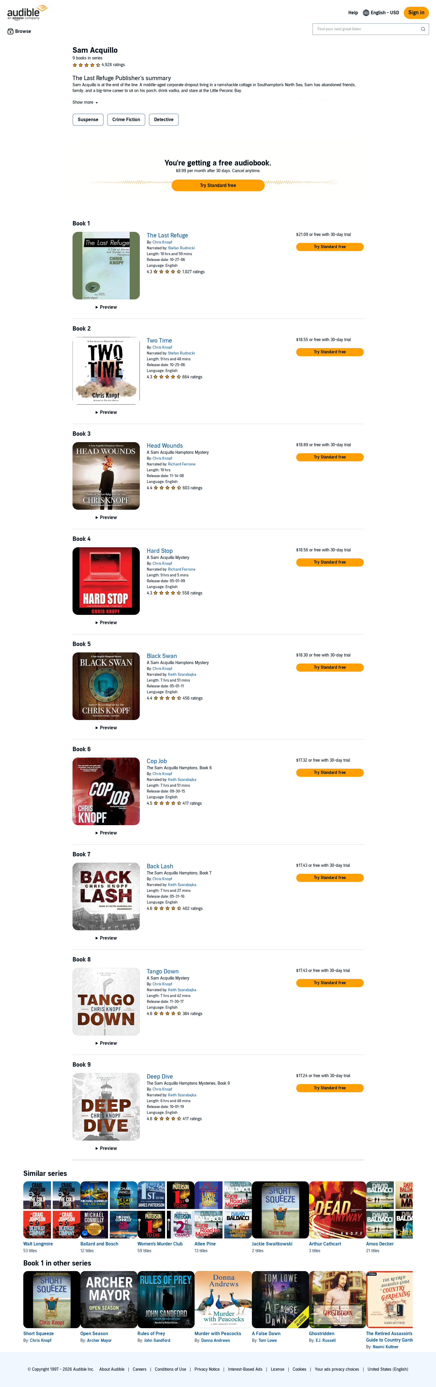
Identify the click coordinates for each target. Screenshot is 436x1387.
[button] (86, 102)
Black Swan (162, 656)
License (277, 1369)
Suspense (88, 120)
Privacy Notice (207, 1369)
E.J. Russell (372, 1340)
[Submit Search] (424, 29)
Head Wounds (165, 445)
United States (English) (388, 1369)
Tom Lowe (305, 1340)
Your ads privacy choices (337, 1369)
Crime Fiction (126, 120)
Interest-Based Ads (245, 1369)
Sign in (416, 13)
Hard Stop (160, 551)
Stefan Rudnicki (181, 248)
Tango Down (163, 971)
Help (353, 13)
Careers (139, 1369)
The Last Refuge (167, 235)
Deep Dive (160, 1076)
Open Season (103, 1334)
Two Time (159, 340)
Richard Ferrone (181, 464)
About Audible (111, 1369)
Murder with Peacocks (246, 1334)
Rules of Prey (170, 1334)
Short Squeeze (38, 1334)
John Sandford (176, 1340)
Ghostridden (368, 1334)
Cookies (299, 1369)
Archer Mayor (108, 1340)
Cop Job (157, 761)
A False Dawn (303, 1334)
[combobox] (371, 29)
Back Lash (160, 866)
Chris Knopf (162, 242)
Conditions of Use (170, 1369)
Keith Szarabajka (182, 674)
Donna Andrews (243, 1340)
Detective (164, 120)
